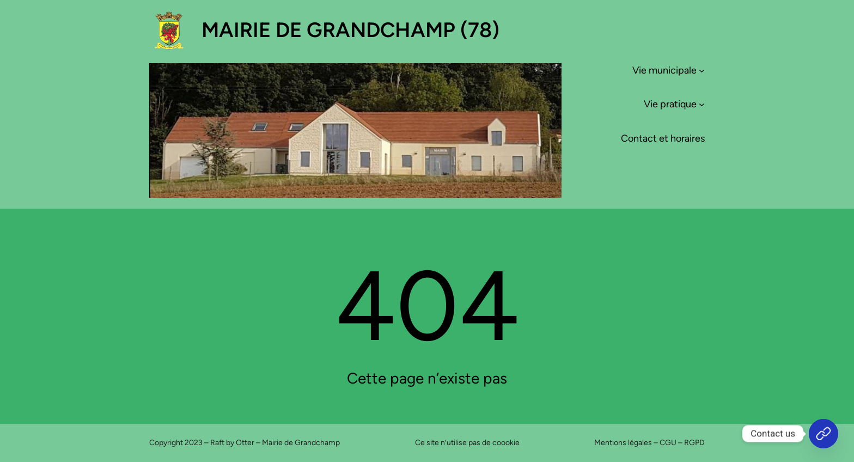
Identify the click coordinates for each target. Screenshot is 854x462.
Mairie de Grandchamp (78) (350, 29)
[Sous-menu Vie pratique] (702, 104)
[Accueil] (823, 433)
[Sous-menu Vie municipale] (702, 70)
